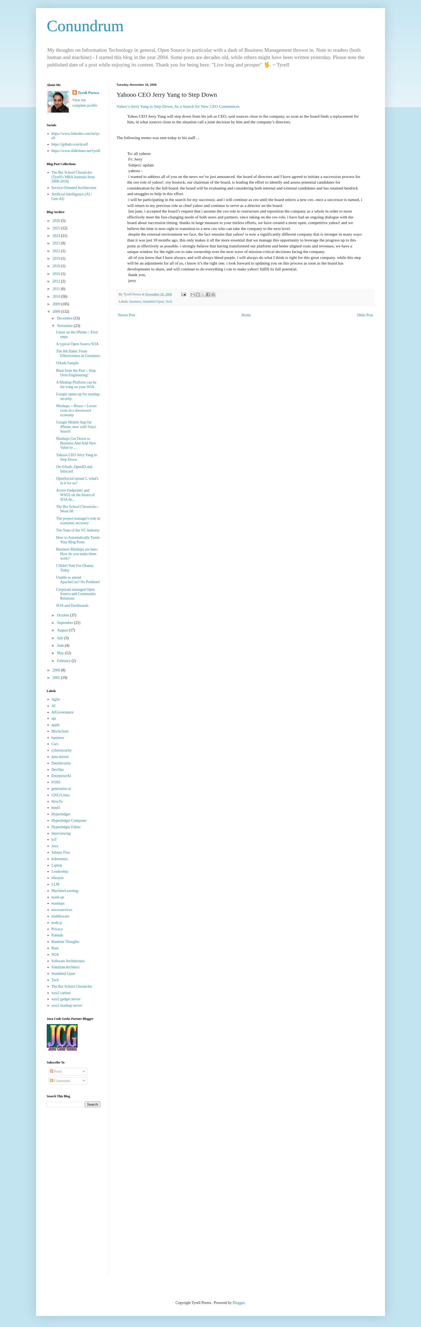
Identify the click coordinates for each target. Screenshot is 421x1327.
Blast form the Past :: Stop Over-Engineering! (76, 373)
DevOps (58, 770)
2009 (57, 304)
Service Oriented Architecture (74, 188)
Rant (55, 948)
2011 (57, 289)
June (61, 646)
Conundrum (85, 26)
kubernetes (60, 859)
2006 (57, 670)
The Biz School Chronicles (72, 986)
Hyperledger (61, 814)
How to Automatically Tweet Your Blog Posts (78, 540)
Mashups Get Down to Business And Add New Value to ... (76, 443)
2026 (57, 221)
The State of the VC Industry (78, 530)
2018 (57, 266)
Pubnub (57, 935)
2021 (57, 251)
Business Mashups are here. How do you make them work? (77, 553)
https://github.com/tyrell (70, 144)
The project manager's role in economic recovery (78, 520)
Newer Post (126, 315)
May (61, 653)
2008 (57, 312)
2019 (57, 259)
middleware (60, 916)
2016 (57, 274)
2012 (57, 281)
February (64, 661)
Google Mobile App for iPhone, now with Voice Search (76, 426)
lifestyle (58, 878)
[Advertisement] (73, 1195)
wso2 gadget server (66, 999)
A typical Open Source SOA (77, 344)
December (65, 318)
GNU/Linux (61, 795)
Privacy (57, 929)
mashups (58, 903)
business (135, 301)
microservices (62, 910)
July (60, 638)
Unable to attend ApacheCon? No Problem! (78, 579)
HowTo (57, 802)
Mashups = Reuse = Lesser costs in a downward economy (76, 410)
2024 (57, 236)
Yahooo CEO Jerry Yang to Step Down (76, 457)
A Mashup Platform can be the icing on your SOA (76, 384)
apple (56, 725)
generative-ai (61, 789)
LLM (56, 884)
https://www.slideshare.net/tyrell (76, 151)
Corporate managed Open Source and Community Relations (76, 594)
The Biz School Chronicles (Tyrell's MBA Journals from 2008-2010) (73, 177)
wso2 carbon (61, 993)
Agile (56, 699)
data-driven (60, 757)
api (54, 718)
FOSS (56, 782)
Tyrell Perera (88, 93)
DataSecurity (61, 763)
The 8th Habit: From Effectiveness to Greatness (78, 353)
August (63, 630)
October (63, 615)
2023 (57, 243)
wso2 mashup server (67, 1005)
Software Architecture (68, 961)
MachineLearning (65, 891)
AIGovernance (63, 712)
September (65, 623)
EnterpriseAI (61, 776)
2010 (57, 297)
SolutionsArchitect (66, 967)
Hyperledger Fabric (66, 827)
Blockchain (60, 731)
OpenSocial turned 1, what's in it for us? (77, 481)
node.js (57, 923)
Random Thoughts (65, 942)
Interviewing (61, 833)
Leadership (60, 871)
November (65, 326)
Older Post (365, 315)
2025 (57, 228)
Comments (60, 1081)
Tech (169, 301)
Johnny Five (61, 852)
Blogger (239, 1303)
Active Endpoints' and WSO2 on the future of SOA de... (75, 494)
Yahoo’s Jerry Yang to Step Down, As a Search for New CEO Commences (178, 106)
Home (246, 315)
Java (55, 846)
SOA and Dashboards (72, 606)
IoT (54, 840)
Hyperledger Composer (69, 821)
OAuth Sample (67, 363)
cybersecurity (62, 750)
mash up (58, 897)
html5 (56, 808)
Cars (55, 744)
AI (54, 706)
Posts (56, 1071)
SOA (55, 955)
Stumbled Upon (153, 301)
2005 (57, 678)
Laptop (57, 865)
